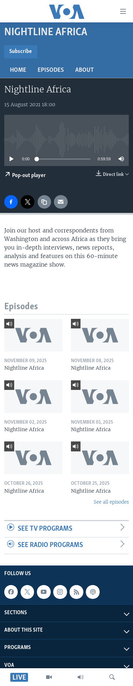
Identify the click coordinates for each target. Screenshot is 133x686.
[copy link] (44, 202)
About (84, 70)
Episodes (51, 70)
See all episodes (111, 502)
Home (18, 70)
